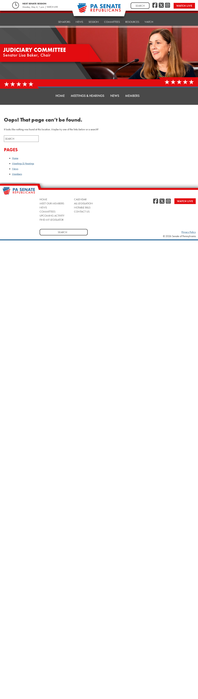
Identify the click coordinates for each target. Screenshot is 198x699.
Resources (132, 14)
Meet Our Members (52, 203)
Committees (47, 211)
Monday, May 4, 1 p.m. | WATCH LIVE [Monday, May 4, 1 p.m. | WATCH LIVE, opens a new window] (40, 6)
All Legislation (83, 203)
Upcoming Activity (52, 215)
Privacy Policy (188, 232)
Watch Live (184, 5)
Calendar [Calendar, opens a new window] (80, 199)
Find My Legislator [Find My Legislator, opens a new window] (51, 219)
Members (132, 96)
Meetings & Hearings (87, 96)
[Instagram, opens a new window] (167, 5)
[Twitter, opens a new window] (161, 5)
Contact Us (82, 211)
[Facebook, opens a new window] (154, 5)
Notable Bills (82, 207)
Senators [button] (64, 17)
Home (49, 17)
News (114, 96)
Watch (149, 13)
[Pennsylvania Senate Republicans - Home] (99, 9)
